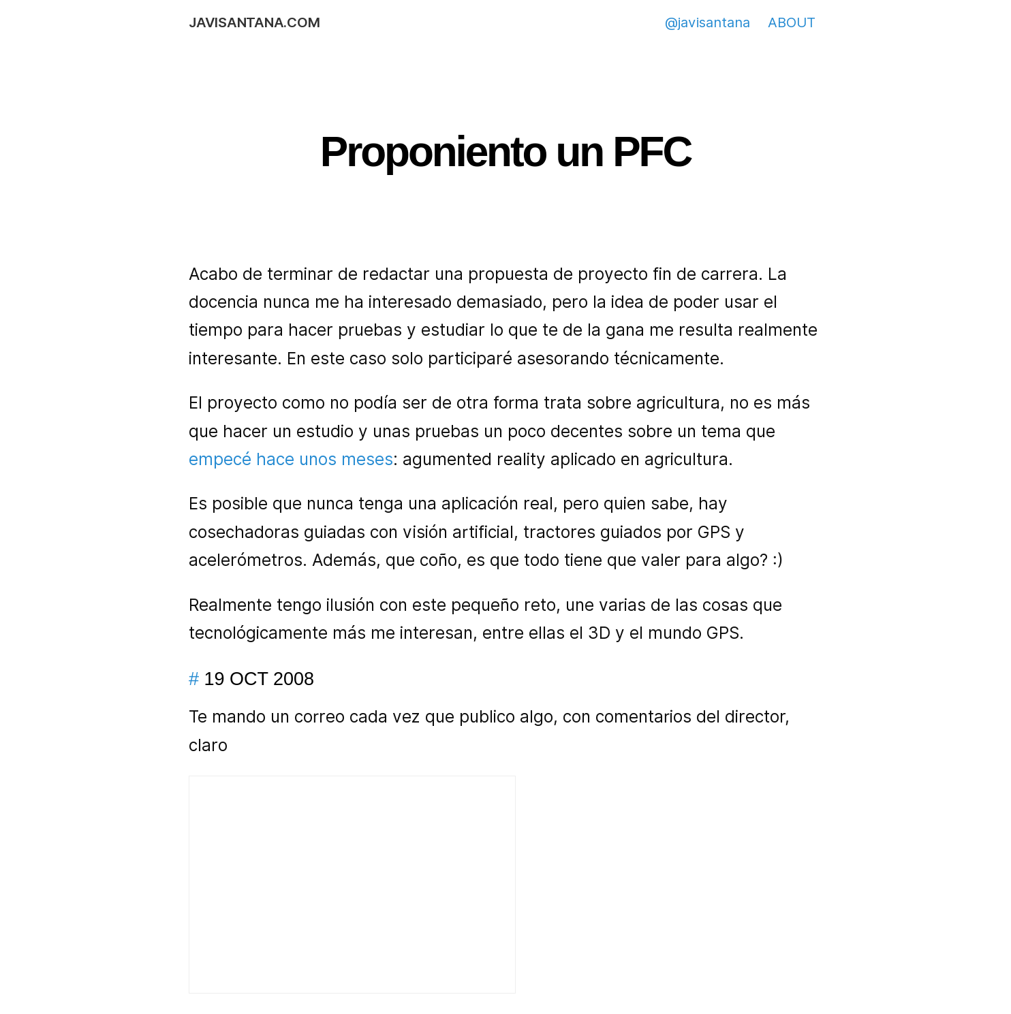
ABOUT (791, 22)
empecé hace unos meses (291, 459)
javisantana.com (254, 22)
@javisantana (707, 22)
